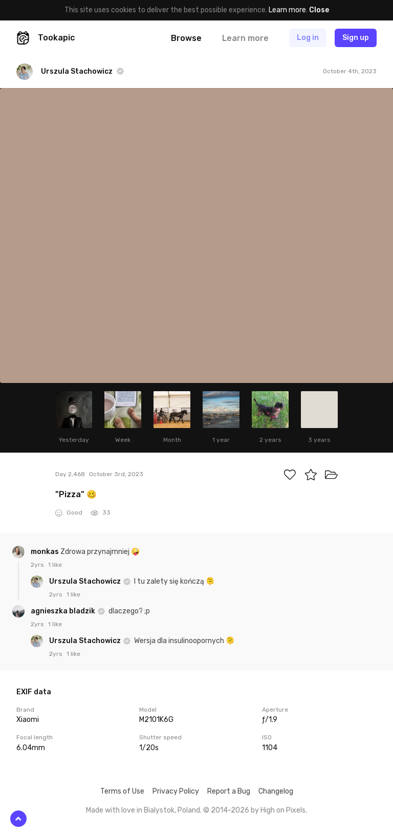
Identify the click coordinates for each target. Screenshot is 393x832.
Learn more (287, 10)
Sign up (355, 37)
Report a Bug (228, 791)
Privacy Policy (175, 791)
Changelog (275, 791)
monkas (45, 551)
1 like (55, 564)
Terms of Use (122, 791)
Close (319, 10)
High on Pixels (282, 810)
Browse (186, 38)
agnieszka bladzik (64, 611)
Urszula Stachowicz (85, 581)
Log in (308, 37)
